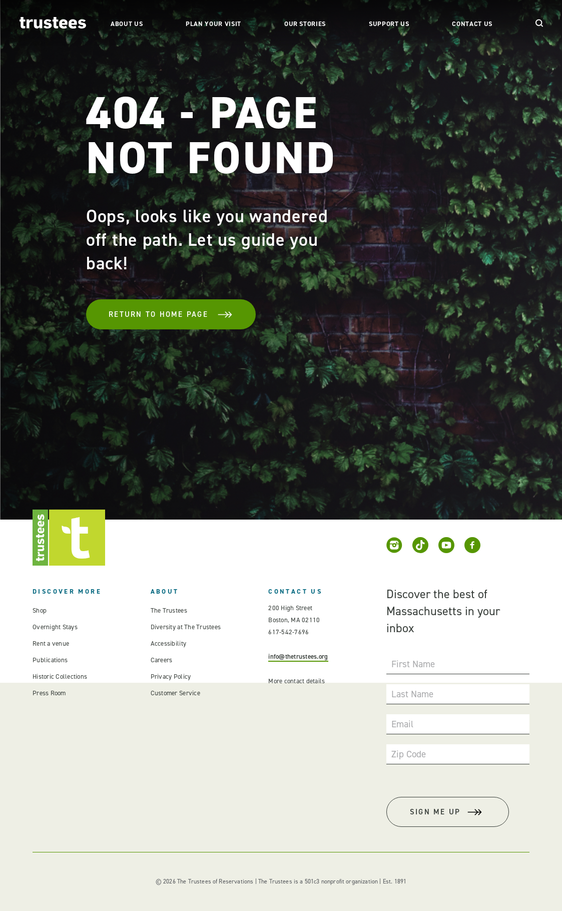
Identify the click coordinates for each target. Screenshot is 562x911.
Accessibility (168, 643)
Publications (50, 660)
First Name (413, 664)
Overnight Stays (55, 627)
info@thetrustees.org (298, 656)
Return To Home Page (171, 314)
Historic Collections (60, 676)
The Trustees (169, 610)
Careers (162, 660)
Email (402, 724)
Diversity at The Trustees (186, 627)
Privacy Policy (171, 676)
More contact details (296, 681)
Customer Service (175, 693)
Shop (40, 610)
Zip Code (408, 754)
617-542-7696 (288, 632)
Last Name (412, 694)
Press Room (49, 693)
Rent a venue (51, 643)
